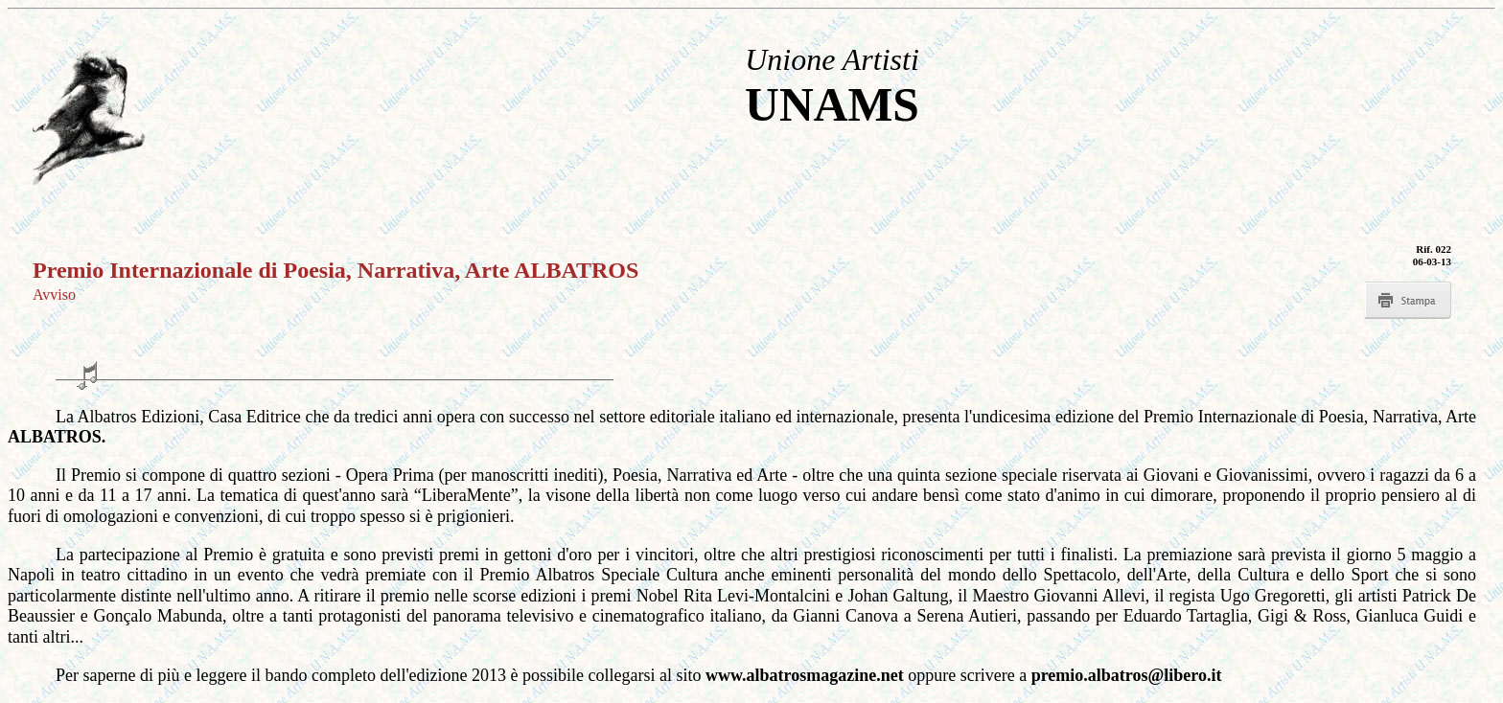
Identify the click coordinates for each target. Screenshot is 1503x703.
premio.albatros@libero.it (1126, 675)
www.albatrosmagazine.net (806, 675)
